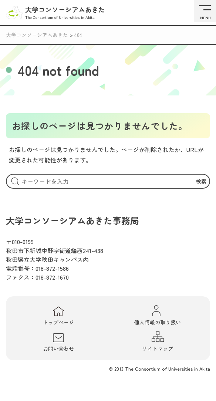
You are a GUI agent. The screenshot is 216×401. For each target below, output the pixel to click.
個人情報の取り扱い (157, 315)
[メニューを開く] (205, 11)
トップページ (58, 315)
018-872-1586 (52, 268)
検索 (201, 181)
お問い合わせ (58, 342)
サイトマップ (157, 341)
